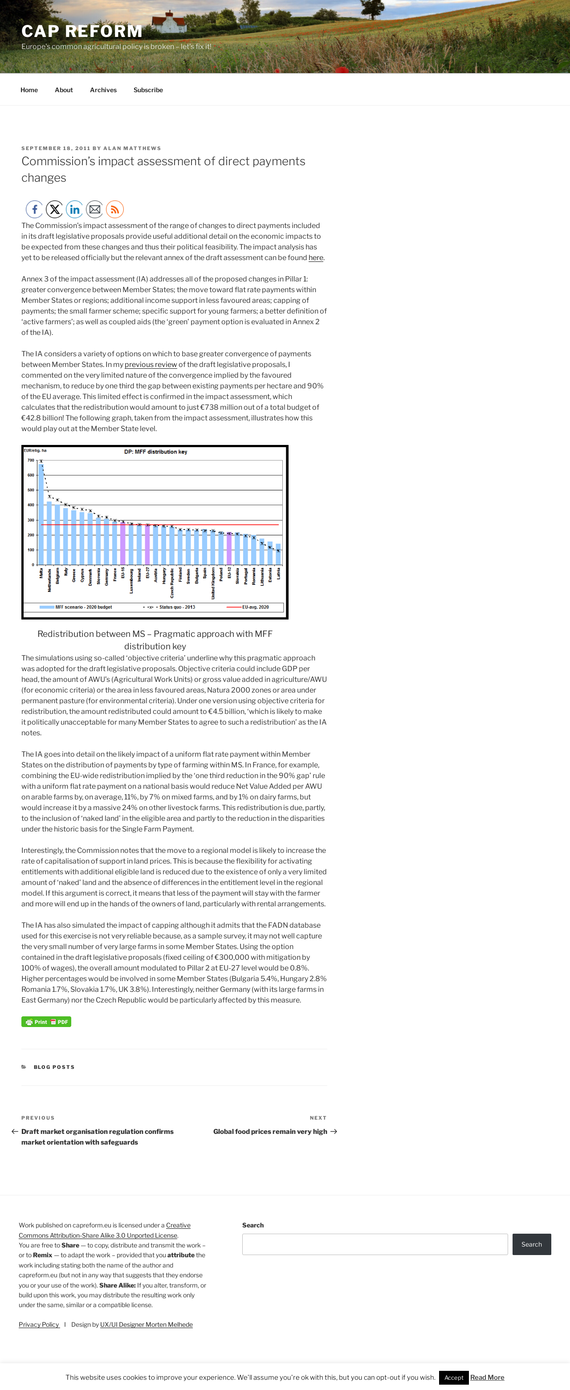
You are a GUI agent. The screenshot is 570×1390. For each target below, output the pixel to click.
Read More (487, 1378)
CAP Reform (82, 31)
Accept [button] (454, 1377)
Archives (103, 90)
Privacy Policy (39, 1324)
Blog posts (55, 1067)
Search (253, 1225)
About (64, 90)
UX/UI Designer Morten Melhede (146, 1324)
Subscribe (148, 90)
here (316, 257)
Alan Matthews (132, 148)
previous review (151, 364)
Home (29, 90)
